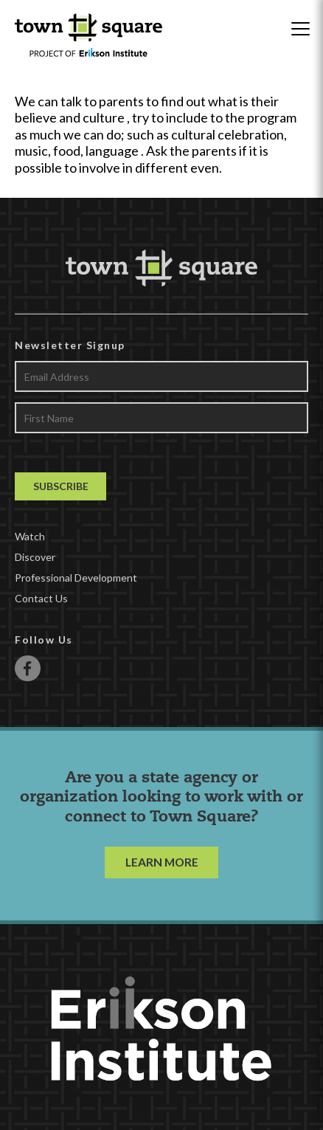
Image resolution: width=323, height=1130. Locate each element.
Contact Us (41, 598)
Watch (30, 536)
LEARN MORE (161, 862)
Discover (35, 557)
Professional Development (76, 577)
